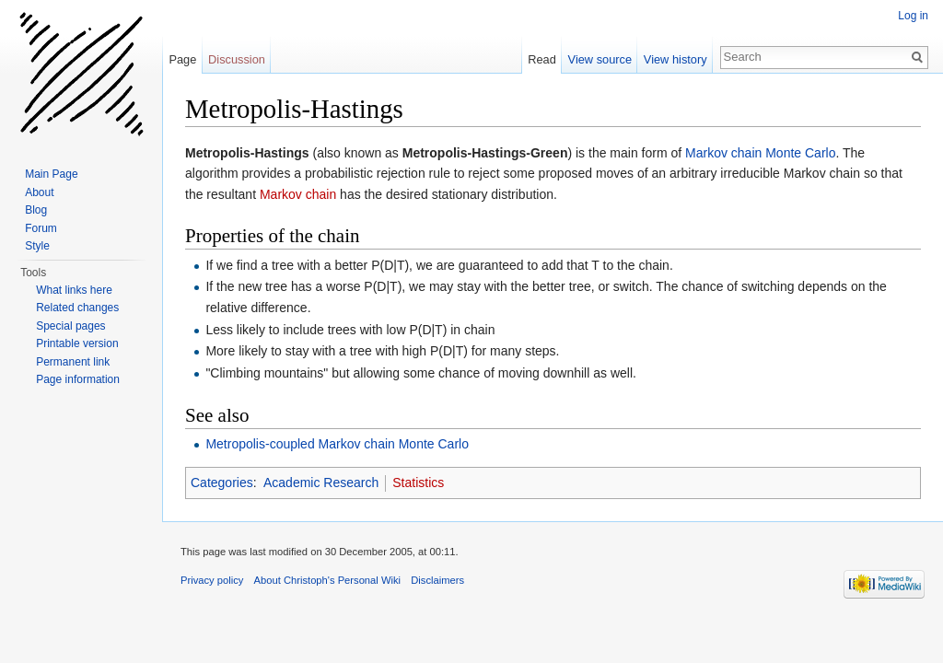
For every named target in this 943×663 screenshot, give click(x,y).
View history (675, 59)
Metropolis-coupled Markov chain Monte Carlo (337, 443)
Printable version (77, 343)
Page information (78, 379)
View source (600, 59)
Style (37, 245)
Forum (41, 228)
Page (182, 59)
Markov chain (298, 194)
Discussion (236, 59)
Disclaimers (437, 580)
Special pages (70, 326)
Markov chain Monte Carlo (760, 152)
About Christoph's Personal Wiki (327, 580)
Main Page (51, 174)
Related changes (77, 307)
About (39, 192)
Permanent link (73, 361)
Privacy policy (211, 580)
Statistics (418, 482)
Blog (36, 210)
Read (542, 59)
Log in (913, 15)
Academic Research (320, 482)
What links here (74, 290)
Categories (222, 482)
